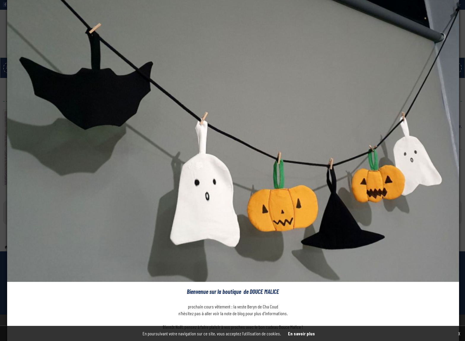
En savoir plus (301, 333)
